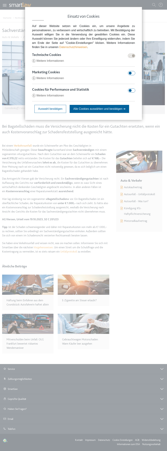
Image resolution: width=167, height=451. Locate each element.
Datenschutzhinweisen (73, 47)
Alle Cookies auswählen (99, 108)
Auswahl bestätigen (50, 108)
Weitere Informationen (48, 60)
